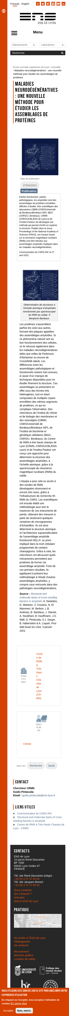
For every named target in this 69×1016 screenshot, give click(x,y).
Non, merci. (24, 1010)
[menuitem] (14, 4)
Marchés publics (23, 955)
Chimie (27, 743)
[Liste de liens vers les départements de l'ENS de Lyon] (24, 45)
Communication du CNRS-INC (34, 813)
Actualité (56, 67)
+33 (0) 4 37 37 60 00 (26, 878)
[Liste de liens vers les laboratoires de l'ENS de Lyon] (53, 45)
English (25, 3)
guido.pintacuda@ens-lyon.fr (38, 795)
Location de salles (24, 958)
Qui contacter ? (23, 893)
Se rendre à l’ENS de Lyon (29, 937)
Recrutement (21, 951)
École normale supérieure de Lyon (31, 67)
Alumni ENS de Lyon (26, 901)
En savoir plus (19, 1003)
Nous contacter (23, 890)
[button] (3, 11)
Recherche (36, 765)
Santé (51, 765)
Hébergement (22, 941)
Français (14, 3)
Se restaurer (21, 945)
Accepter (8, 1010)
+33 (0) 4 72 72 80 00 (26, 885)
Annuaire (19, 897)
